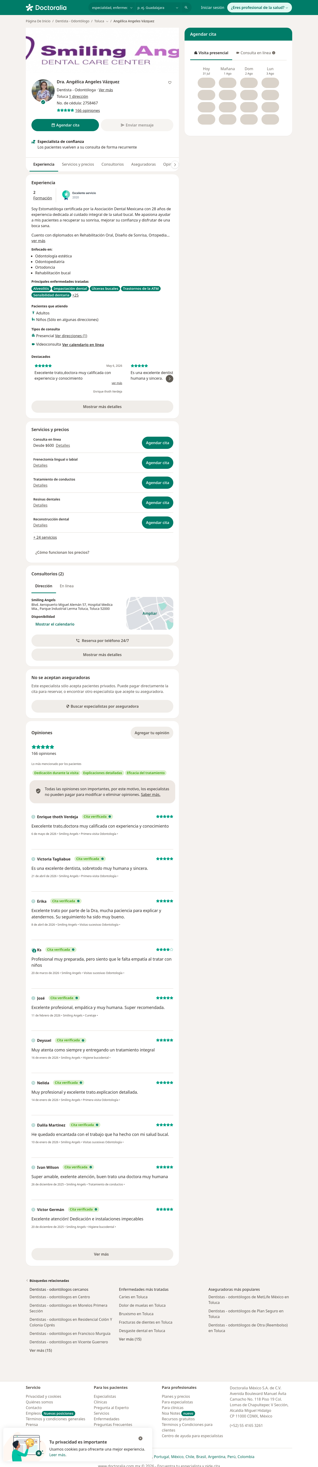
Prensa (32, 1424)
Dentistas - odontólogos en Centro (60, 1296)
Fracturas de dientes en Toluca (145, 1322)
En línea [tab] (67, 585)
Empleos (50, 1413)
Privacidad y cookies (43, 1396)
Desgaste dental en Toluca (142, 1330)
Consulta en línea (256, 54)
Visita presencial (211, 54)
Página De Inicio (38, 21)
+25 (75, 295)
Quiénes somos (39, 1402)
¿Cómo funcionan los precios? (62, 552)
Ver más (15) (41, 1350)
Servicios (101, 1413)
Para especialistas (177, 1402)
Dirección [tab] (43, 585)
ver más (38, 240)
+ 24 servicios (45, 537)
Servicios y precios (78, 164)
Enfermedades (106, 1418)
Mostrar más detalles (111, 408)
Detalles (63, 445)
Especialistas (105, 1396)
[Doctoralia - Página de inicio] (55, 7)
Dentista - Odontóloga (76, 89)
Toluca (94, 608)
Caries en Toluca (133, 1296)
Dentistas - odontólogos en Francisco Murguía (70, 1333)
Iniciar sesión (212, 7)
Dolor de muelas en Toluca (142, 1305)
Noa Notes (178, 1413)
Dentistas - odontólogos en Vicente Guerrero (69, 1342)
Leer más (57, 1454)
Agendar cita (157, 442)
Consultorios (113, 164)
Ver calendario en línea (83, 344)
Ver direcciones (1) (71, 335)
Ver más (117, 1256)
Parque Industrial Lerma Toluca (64, 608)
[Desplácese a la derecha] (175, 165)
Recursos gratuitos (178, 1418)
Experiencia (43, 164)
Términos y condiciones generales (55, 1418)
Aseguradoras (143, 164)
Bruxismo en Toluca (136, 1313)
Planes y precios (176, 1396)
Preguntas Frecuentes (113, 1424)
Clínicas (100, 1402)
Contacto (34, 1407)
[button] (102, 640)
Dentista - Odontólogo (72, 21)
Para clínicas (172, 1407)
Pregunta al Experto (111, 1407)
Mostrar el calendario (54, 624)
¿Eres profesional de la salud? (259, 7)
